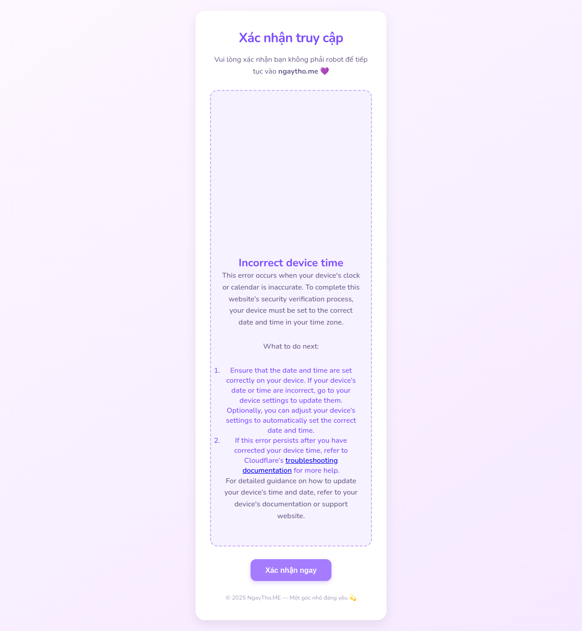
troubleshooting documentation (289, 466)
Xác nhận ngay (290, 570)
